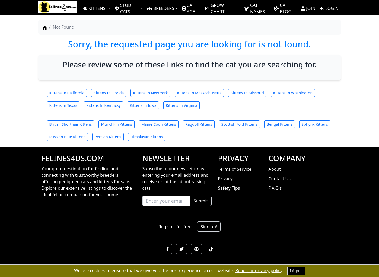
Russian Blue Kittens (67, 136)
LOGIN (329, 8)
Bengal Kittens (279, 124)
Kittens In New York (150, 92)
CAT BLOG (282, 8)
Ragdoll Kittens (198, 124)
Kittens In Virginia (181, 105)
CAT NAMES (254, 8)
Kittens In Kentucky (103, 105)
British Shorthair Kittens (70, 124)
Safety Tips (229, 188)
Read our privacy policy (258, 270)
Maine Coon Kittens (158, 124)
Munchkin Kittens (116, 124)
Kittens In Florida (109, 92)
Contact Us (280, 179)
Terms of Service (234, 169)
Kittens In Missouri (247, 92)
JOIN (308, 8)
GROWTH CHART (217, 8)
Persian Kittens (108, 136)
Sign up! (208, 227)
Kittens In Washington (293, 92)
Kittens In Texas (63, 105)
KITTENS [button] (94, 8)
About (275, 169)
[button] (167, 249)
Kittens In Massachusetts (199, 92)
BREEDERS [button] (160, 8)
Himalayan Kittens (146, 136)
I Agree (296, 270)
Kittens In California (66, 92)
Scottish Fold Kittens (239, 124)
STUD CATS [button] (123, 8)
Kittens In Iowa (143, 105)
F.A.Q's (275, 188)
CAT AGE (188, 8)
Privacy (225, 179)
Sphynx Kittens (315, 124)
